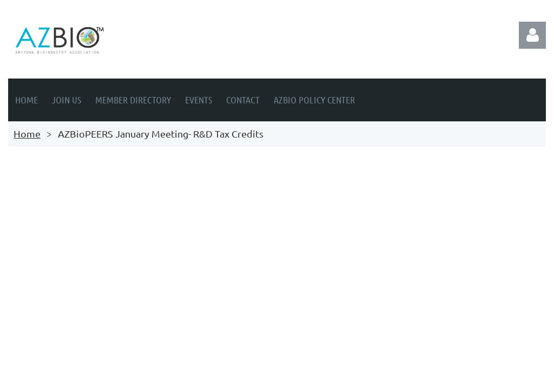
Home (27, 133)
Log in (532, 35)
